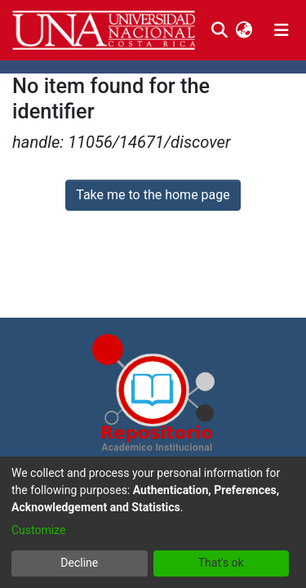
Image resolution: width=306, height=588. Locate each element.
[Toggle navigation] (281, 30)
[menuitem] (243, 30)
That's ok (221, 562)
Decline (79, 562)
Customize (38, 530)
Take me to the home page (153, 195)
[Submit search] (219, 30)
